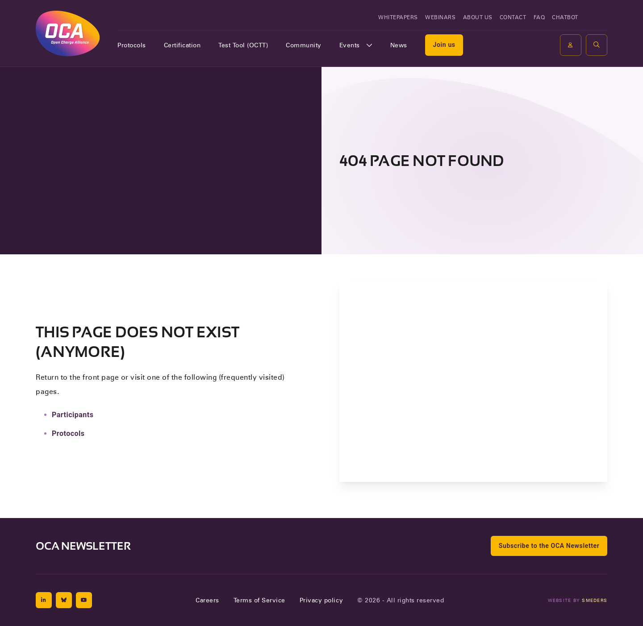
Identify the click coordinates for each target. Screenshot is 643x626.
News (398, 45)
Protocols (131, 45)
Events (349, 45)
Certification (182, 45)
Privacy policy (321, 600)
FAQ (539, 17)
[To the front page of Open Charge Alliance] (68, 33)
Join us (444, 44)
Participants (72, 414)
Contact (513, 17)
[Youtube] (84, 600)
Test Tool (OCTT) (243, 45)
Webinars (440, 17)
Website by (578, 600)
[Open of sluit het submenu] (369, 45)
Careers (207, 600)
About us (478, 17)
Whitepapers (398, 17)
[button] (596, 45)
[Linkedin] (44, 600)
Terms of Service (259, 600)
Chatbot (565, 17)
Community (304, 45)
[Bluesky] (64, 600)
